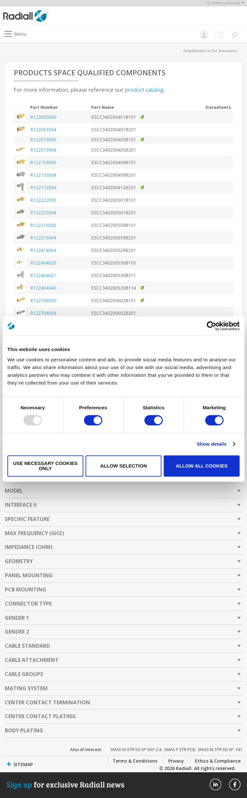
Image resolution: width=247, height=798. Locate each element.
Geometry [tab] (19, 561)
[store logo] (65, 15)
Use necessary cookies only (45, 465)
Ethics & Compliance (218, 761)
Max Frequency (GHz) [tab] (34, 533)
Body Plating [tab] (24, 730)
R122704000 (43, 300)
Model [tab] (14, 490)
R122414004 (43, 250)
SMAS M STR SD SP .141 (220, 749)
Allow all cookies (202, 466)
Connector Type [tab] (28, 603)
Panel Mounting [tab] (29, 575)
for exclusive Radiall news (65, 784)
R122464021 (43, 275)
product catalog (144, 89)
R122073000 (43, 139)
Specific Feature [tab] (27, 519)
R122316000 (43, 225)
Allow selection (123, 466)
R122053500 (43, 117)
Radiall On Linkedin (215, 784)
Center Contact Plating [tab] (40, 716)
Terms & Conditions (135, 761)
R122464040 (43, 288)
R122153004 (43, 175)
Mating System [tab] (26, 688)
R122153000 (43, 162)
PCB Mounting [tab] (25, 589)
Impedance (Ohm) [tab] (28, 547)
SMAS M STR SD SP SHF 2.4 (135, 749)
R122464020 (43, 263)
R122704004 (43, 313)
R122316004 (43, 238)
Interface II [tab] (21, 504)
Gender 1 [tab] (17, 617)
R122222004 (43, 212)
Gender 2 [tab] (17, 631)
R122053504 (43, 129)
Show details (212, 444)
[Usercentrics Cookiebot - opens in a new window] (211, 326)
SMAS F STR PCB (179, 749)
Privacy (176, 761)
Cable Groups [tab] (24, 674)
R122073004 (43, 150)
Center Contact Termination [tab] (47, 702)
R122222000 (43, 200)
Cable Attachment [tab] (32, 659)
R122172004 (43, 187)
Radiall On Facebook (235, 784)
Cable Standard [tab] (27, 645)
